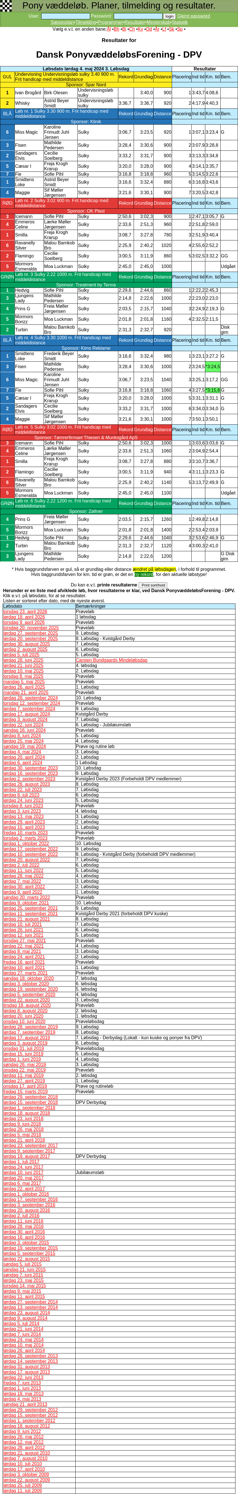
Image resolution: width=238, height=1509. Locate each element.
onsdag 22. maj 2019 (24, 1070)
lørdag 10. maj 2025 (23, 670)
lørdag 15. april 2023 (24, 827)
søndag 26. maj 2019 (24, 1064)
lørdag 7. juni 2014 (22, 1334)
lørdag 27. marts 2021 (25, 973)
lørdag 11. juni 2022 (23, 870)
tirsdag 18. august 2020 (27, 1005)
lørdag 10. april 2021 (24, 967)
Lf (164, 29)
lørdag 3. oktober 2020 (26, 983)
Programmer (110, 22)
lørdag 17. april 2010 (24, 1469)
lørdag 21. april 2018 (24, 1140)
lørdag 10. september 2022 (30, 854)
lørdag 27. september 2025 (30, 633)
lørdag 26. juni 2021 (23, 929)
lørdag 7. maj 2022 (22, 881)
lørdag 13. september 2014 (30, 1307)
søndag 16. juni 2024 (24, 730)
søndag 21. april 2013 (25, 1404)
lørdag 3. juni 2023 (22, 811)
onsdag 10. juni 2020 (24, 1021)
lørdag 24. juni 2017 (23, 1167)
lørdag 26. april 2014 (24, 1350)
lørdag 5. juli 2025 (21, 654)
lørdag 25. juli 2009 (22, 1485)
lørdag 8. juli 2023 (21, 795)
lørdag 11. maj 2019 (23, 1075)
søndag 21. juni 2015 (24, 1269)
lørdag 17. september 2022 (30, 848)
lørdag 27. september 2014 (30, 1302)
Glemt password (193, 16)
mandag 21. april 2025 (25, 692)
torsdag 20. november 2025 (31, 627)
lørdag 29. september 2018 (30, 1097)
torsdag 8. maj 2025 (23, 676)
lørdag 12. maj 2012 (23, 1442)
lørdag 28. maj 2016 (23, 1226)
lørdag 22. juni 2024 (23, 724)
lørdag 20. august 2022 (26, 859)
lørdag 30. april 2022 (24, 886)
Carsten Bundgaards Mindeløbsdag (112, 660)
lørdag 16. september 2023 (30, 773)
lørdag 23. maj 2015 (23, 1280)
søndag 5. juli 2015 (22, 1264)
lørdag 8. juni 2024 (22, 735)
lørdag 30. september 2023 (30, 768)
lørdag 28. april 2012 (24, 1447)
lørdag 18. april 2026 (24, 617)
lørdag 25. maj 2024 (23, 741)
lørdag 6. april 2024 (22, 762)
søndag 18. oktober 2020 (28, 978)
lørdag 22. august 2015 (26, 1258)
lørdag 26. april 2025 (24, 687)
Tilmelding (85, 22)
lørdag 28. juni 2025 (23, 660)
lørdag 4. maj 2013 (22, 1399)
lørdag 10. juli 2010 (22, 1463)
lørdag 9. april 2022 (22, 892)
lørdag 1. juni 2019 (22, 1059)
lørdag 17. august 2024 (26, 714)
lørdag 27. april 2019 (24, 1080)
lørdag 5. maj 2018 (22, 1134)
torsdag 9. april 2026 (24, 622)
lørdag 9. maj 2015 (22, 1291)
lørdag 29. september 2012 (30, 1409)
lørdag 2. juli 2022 (21, 865)
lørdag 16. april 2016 (24, 1237)
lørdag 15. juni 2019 (23, 1053)
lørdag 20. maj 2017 (23, 1177)
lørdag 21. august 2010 (26, 1453)
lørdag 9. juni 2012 (22, 1431)
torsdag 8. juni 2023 (23, 805)
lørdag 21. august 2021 (26, 919)
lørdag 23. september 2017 (30, 1145)
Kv (140, 29)
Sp (180, 29)
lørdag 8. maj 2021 (22, 951)
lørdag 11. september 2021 (30, 913)
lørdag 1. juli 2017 (21, 1161)
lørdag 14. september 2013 (30, 1361)
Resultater (135, 22)
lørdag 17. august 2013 (26, 1372)
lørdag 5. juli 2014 (21, 1323)
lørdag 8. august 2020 (25, 1010)
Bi (124, 29)
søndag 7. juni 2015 (23, 1275)
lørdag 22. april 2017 (24, 1188)
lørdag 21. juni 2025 (23, 665)
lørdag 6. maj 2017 (22, 1183)
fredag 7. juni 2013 (22, 1382)
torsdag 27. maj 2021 (24, 940)
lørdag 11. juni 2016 (23, 1221)
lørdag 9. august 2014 (25, 1318)
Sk (171, 29)
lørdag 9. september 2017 (29, 1150)
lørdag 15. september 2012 (30, 1415)
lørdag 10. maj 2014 (23, 1345)
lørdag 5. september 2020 (29, 994)
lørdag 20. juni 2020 (23, 1016)
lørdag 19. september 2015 (30, 1248)
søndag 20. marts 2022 (26, 897)
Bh (116, 29)
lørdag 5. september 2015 (29, 1253)
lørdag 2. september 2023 (29, 778)
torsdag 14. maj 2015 (24, 1285)
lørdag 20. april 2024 (24, 757)
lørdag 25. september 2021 (30, 908)
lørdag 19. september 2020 (30, 989)
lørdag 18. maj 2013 (23, 1393)
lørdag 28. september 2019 (30, 1026)
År (157, 29)
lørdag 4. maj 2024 (22, 751)
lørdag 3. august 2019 (25, 1043)
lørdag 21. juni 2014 (23, 1328)
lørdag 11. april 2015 (24, 1296)
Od (149, 29)
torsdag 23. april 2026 (25, 611)
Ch (132, 29)
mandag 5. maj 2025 (24, 681)
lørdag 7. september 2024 (29, 708)
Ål (109, 29)
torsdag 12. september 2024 (31, 703)
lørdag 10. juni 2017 (23, 1172)
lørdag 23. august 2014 (26, 1312)
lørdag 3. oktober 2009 (26, 1474)
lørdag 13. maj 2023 (23, 816)
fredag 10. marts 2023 (25, 832)
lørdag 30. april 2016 (24, 1231)
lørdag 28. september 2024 (30, 697)
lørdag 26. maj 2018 (23, 1129)
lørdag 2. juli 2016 (21, 1215)
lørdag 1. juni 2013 (22, 1388)
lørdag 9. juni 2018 (22, 1124)
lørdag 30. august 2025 (26, 644)
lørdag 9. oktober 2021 (26, 902)
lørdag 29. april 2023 (24, 822)
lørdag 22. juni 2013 (23, 1377)
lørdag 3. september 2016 (29, 1204)
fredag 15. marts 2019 (25, 1091)
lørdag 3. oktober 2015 (26, 1242)
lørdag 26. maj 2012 (23, 1436)
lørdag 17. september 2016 (30, 1199)
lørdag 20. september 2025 (30, 638)
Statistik (180, 22)
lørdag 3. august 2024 (25, 719)
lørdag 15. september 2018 (30, 1102)
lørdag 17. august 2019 (26, 1037)
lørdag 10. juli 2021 (22, 924)
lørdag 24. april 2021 (24, 956)
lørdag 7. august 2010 (25, 1458)
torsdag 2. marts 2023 (25, 838)
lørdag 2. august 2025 (25, 649)
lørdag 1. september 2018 (29, 1107)
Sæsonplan (62, 22)
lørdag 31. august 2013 (26, 1366)
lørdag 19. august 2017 (26, 1156)
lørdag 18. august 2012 (26, 1426)
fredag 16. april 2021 (24, 962)
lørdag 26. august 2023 (26, 784)
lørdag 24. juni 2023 (23, 800)
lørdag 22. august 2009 (26, 1479)
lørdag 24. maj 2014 (23, 1339)
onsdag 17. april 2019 (25, 1086)
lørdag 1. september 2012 (29, 1420)
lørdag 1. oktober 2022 (26, 843)
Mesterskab (158, 22)
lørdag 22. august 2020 (26, 999)
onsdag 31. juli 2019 (23, 1048)
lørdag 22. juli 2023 (22, 789)
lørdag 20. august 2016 (26, 1210)
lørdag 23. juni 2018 (23, 1118)
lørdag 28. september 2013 (30, 1355)
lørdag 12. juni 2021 (23, 935)
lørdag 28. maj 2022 (23, 875)
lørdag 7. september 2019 (29, 1032)
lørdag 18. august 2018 (26, 1113)
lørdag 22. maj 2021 (23, 946)
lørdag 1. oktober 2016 (26, 1194)
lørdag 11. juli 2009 (22, 1490)
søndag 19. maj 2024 (24, 746)
